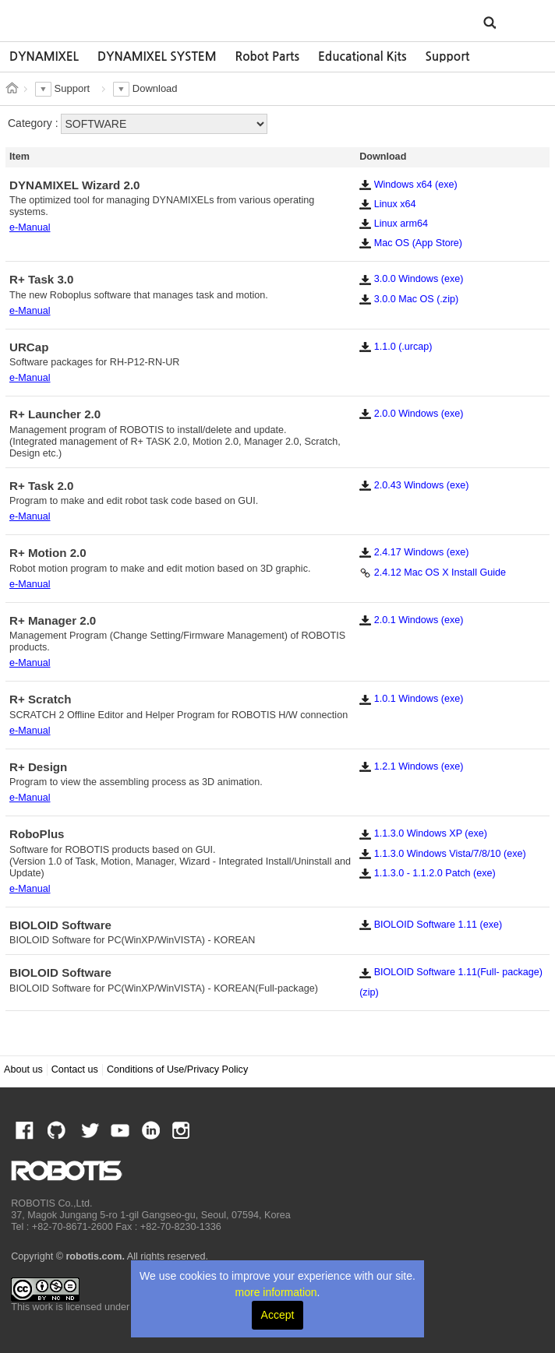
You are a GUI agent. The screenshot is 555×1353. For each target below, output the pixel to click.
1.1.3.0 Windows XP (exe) (423, 833)
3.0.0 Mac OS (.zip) (408, 299)
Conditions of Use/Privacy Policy (177, 1069)
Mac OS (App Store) (410, 243)
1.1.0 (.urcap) (395, 346)
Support (447, 56)
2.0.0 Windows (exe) (411, 413)
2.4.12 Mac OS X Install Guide (432, 572)
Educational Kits (362, 56)
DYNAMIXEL (44, 56)
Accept (278, 1315)
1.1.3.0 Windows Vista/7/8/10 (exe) (442, 853)
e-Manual (30, 227)
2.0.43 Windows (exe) (413, 485)
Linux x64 (387, 204)
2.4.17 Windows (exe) (413, 552)
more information (276, 1292)
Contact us (74, 1069)
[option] (44, 57)
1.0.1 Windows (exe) (411, 698)
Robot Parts (267, 56)
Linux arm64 (393, 223)
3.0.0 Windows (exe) (411, 278)
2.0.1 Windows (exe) (411, 620)
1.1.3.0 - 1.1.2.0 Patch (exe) (427, 873)
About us (23, 1069)
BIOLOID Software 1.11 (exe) (430, 924)
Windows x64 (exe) (408, 184)
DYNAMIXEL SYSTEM (157, 56)
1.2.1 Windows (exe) (411, 766)
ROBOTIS (83, 19)
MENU (520, 21)
